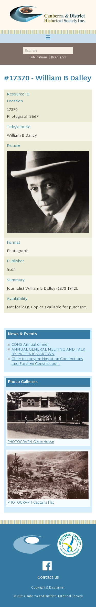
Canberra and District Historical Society (53, 596)
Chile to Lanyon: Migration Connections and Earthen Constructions (47, 361)
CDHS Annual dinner (30, 344)
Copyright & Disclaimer (48, 588)
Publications (38, 57)
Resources (59, 57)
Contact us (48, 577)
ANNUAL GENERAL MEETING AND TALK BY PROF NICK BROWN (48, 352)
